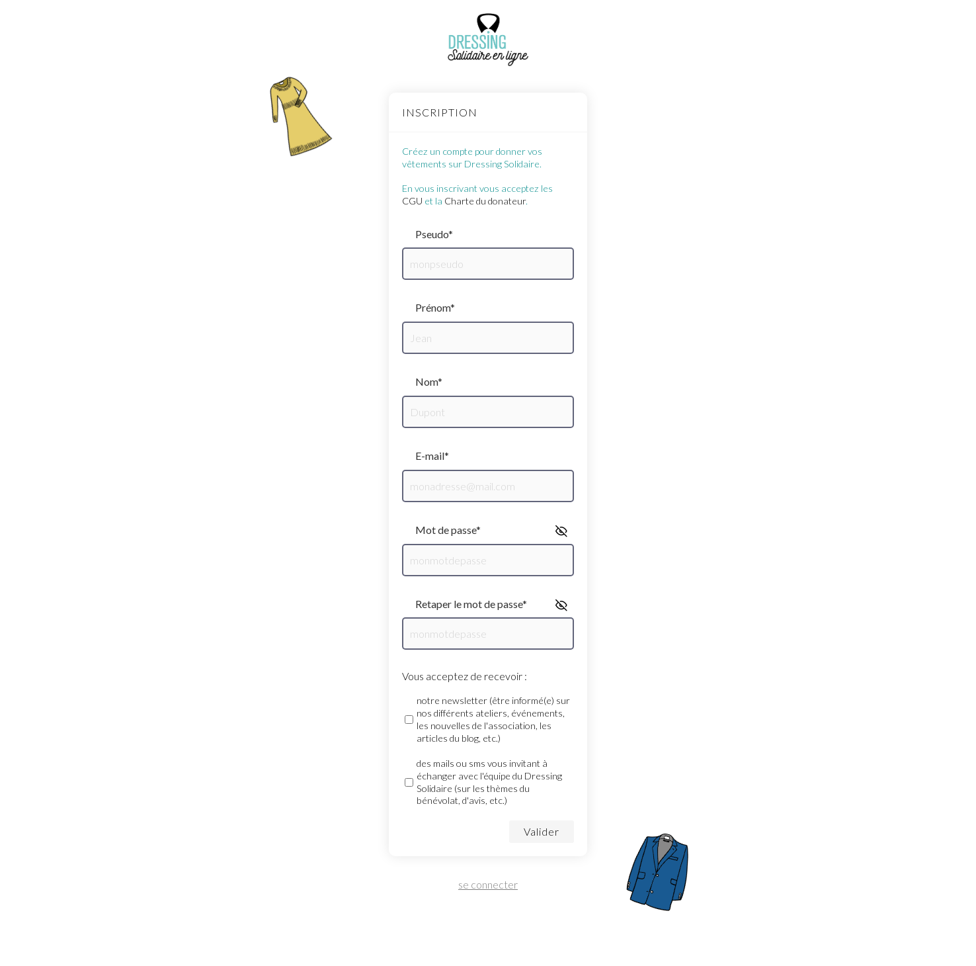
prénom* (435, 307)
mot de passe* (448, 529)
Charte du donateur (485, 200)
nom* (428, 381)
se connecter (488, 884)
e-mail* (432, 455)
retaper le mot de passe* (471, 603)
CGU (412, 200)
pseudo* (434, 234)
